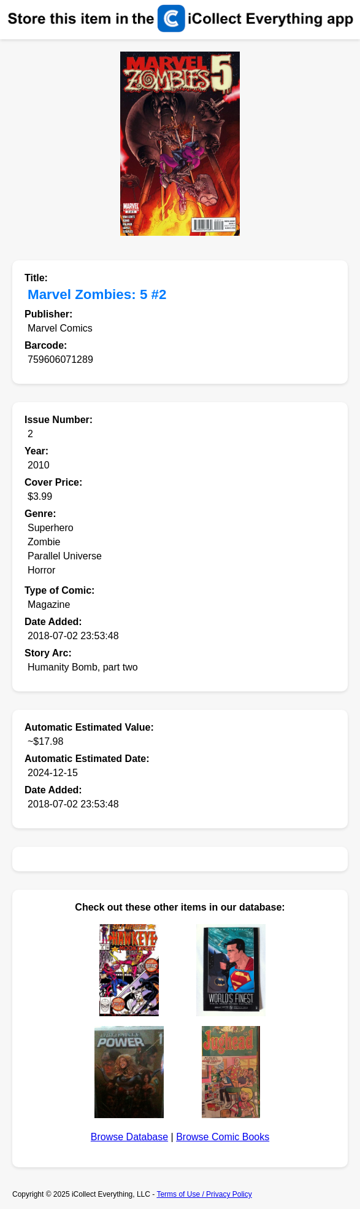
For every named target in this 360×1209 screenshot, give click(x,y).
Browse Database (129, 1137)
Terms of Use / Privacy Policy (203, 1194)
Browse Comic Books (222, 1137)
